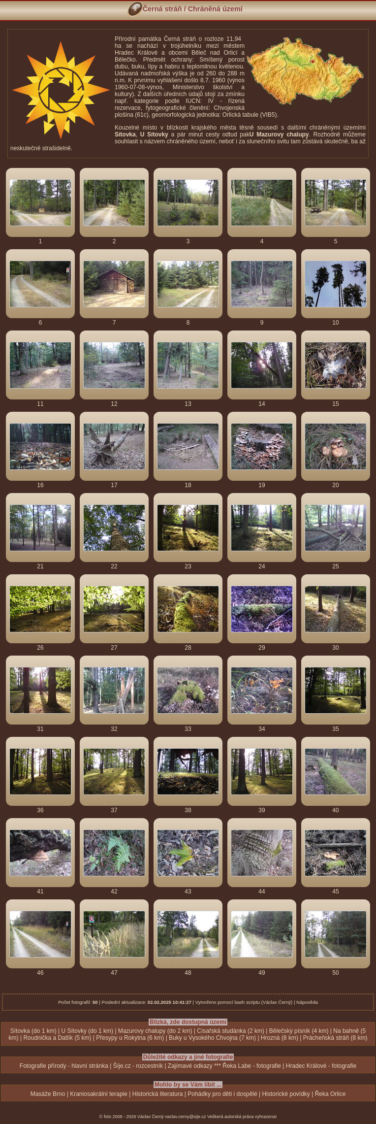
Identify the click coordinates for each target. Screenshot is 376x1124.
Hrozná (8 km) (279, 1037)
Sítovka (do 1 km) (33, 1030)
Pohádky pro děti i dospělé (222, 1094)
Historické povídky (286, 1094)
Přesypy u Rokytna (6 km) (130, 1037)
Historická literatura (157, 1094)
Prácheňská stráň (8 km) (335, 1037)
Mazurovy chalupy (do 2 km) (155, 1030)
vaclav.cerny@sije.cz (185, 1116)
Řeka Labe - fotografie (251, 1065)
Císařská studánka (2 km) (230, 1030)
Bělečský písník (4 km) (299, 1030)
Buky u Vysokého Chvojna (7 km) (212, 1037)
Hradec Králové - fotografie (321, 1065)
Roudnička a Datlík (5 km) (57, 1037)
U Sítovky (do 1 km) (87, 1030)
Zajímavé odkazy (190, 1065)
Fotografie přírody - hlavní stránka (64, 1065)
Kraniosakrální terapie (98, 1094)
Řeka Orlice (330, 1094)
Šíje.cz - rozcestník (138, 1065)
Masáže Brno (48, 1094)
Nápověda (307, 1002)
